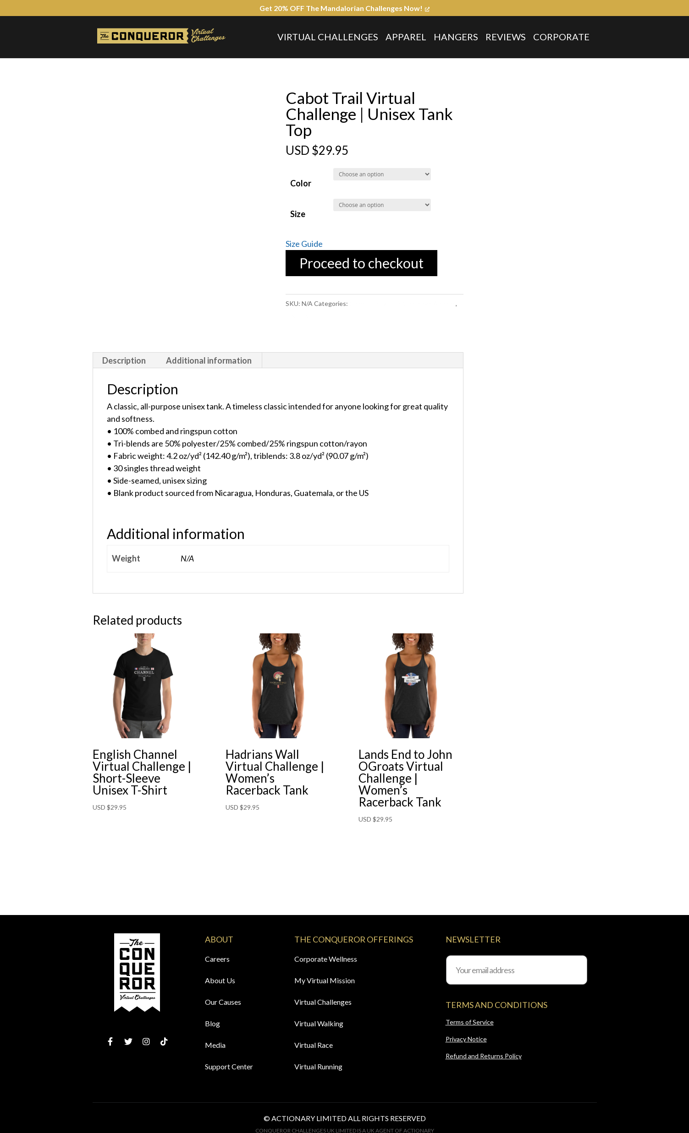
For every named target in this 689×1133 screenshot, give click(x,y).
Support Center (229, 1066)
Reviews (505, 36)
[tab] (124, 360)
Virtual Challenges (327, 36)
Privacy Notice (466, 1039)
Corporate (561, 36)
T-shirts (297, 316)
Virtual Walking (318, 1023)
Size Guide (304, 244)
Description (124, 360)
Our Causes (223, 1001)
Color (300, 183)
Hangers (456, 36)
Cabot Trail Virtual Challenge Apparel (402, 303)
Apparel (406, 36)
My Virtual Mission (324, 980)
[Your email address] (516, 970)
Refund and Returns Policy (484, 1056)
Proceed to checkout (361, 263)
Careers (217, 958)
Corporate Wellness (325, 958)
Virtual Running (318, 1066)
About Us (220, 980)
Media (215, 1044)
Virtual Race (313, 1044)
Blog (212, 1023)
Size (297, 214)
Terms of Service (470, 1022)
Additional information (209, 360)
